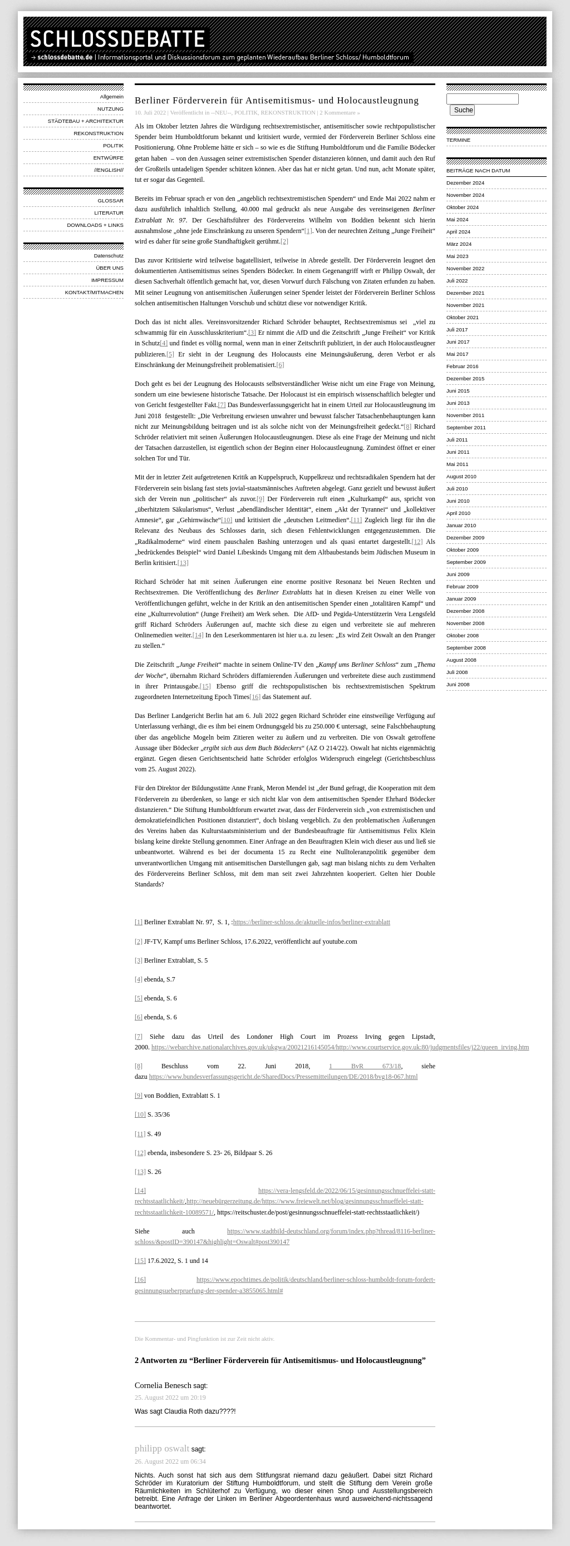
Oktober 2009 (462, 550)
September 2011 (466, 427)
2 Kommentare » (340, 112)
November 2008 (465, 623)
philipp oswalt (162, 1448)
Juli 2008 (457, 672)
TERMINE (458, 140)
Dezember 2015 (465, 378)
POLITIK (113, 145)
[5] (170, 354)
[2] (284, 241)
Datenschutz (109, 255)
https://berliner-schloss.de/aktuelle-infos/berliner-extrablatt (311, 922)
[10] (226, 520)
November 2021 (465, 305)
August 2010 (461, 476)
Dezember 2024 (465, 183)
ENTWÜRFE (109, 158)
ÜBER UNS (110, 268)
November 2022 (465, 268)
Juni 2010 (458, 501)
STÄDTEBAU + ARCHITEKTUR (86, 121)
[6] (280, 365)
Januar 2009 (461, 599)
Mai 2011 (457, 464)
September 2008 (466, 648)
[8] (407, 426)
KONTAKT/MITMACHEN (94, 292)
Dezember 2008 (465, 611)
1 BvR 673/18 (365, 1066)
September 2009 (466, 562)
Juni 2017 (458, 342)
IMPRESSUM (107, 280)
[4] (164, 343)
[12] (417, 542)
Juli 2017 (457, 329)
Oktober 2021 (462, 317)
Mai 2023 (457, 256)
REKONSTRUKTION (98, 133)
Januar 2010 (461, 525)
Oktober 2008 (462, 635)
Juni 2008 (458, 684)
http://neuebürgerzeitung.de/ (224, 1201)
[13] (183, 563)
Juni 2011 (458, 452)
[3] (252, 332)
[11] (356, 520)
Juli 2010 (457, 488)
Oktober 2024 (462, 207)
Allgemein (112, 96)
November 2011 (465, 415)
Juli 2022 (457, 281)
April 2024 (458, 232)
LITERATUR (109, 213)
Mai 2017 (457, 354)
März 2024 (458, 244)
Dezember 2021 (465, 293)
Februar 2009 (462, 586)
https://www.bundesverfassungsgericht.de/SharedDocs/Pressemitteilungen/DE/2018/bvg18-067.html (283, 1077)
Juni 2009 (458, 574)
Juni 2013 (458, 403)
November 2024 (465, 195)
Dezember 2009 (465, 537)
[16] (255, 697)
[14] (198, 635)
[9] (260, 499)
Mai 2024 (457, 219)
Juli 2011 (457, 440)
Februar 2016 (462, 366)
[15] (205, 686)
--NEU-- (221, 112)
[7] (221, 405)
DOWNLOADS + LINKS (95, 225)
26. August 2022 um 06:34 (170, 1461)
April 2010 (458, 513)
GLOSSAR (111, 200)
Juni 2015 (458, 391)
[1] (308, 231)
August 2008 (461, 660)
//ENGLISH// (109, 170)
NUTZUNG (110, 109)
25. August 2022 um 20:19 (170, 1397)
